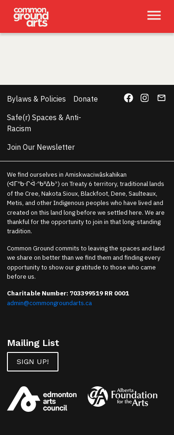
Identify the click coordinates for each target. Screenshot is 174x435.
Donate (85, 98)
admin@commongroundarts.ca (49, 303)
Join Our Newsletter (41, 147)
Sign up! (33, 361)
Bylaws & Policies (36, 98)
